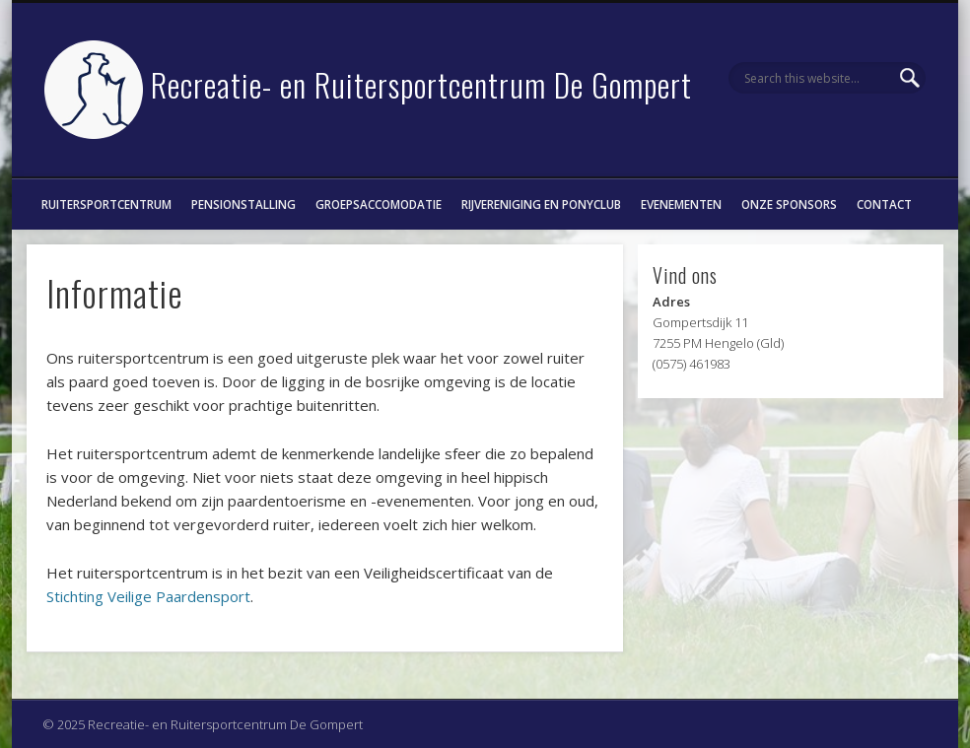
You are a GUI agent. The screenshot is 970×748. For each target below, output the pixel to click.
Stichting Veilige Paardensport (148, 596)
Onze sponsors (789, 204)
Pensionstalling (243, 204)
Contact (884, 204)
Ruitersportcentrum (106, 204)
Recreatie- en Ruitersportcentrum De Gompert (421, 84)
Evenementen (681, 204)
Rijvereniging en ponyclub (541, 204)
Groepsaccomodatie (378, 204)
